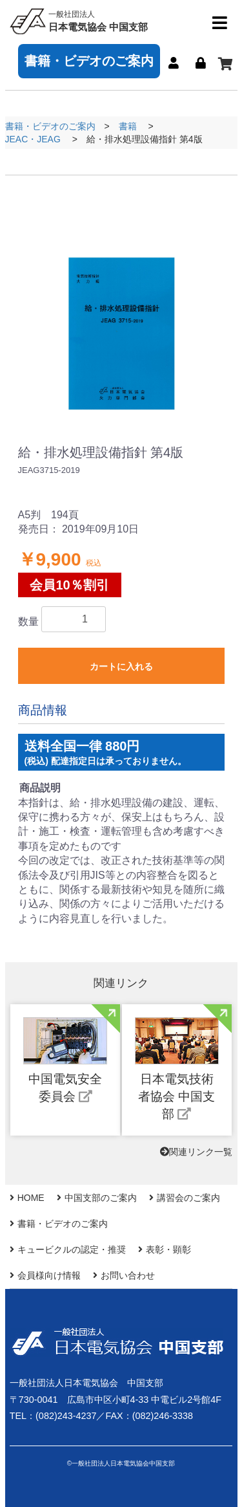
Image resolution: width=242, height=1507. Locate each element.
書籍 (128, 126)
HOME (31, 1198)
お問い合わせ (128, 1275)
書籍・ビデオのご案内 (89, 61)
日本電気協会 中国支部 (98, 20)
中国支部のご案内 (101, 1198)
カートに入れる (121, 666)
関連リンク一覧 (196, 1152)
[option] (121, 301)
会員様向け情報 (49, 1275)
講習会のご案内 (188, 1198)
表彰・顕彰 (168, 1249)
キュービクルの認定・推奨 (71, 1249)
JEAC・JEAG (33, 139)
